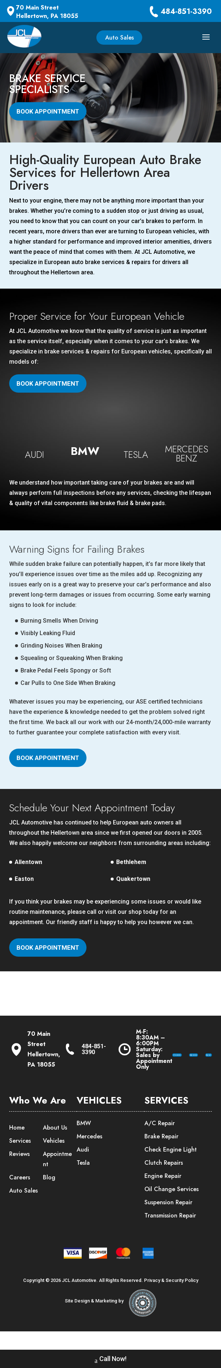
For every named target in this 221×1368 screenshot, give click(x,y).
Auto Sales (119, 37)
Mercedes (89, 1154)
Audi (83, 1168)
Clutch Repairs (163, 1181)
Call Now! (110, 1359)
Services (20, 1159)
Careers (19, 1195)
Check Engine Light (170, 1168)
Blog (49, 1195)
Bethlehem (131, 880)
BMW (84, 1141)
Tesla (83, 1181)
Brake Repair (161, 1154)
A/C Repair (159, 1141)
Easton (24, 897)
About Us (55, 1146)
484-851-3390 (186, 11)
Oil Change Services (171, 1207)
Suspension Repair (168, 1220)
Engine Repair (162, 1194)
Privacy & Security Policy (171, 1298)
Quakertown (133, 897)
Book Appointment (47, 111)
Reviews (19, 1172)
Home (17, 1146)
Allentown (28, 880)
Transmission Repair (170, 1234)
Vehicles (54, 1159)
